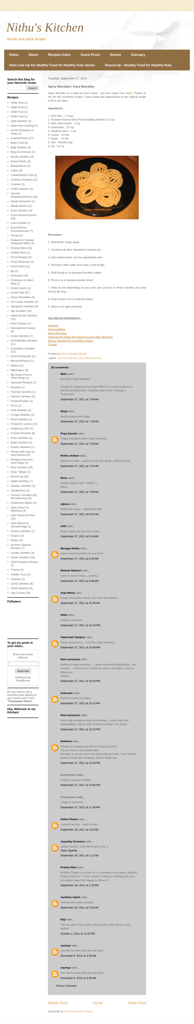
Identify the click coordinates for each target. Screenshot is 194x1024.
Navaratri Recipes (21, 382)
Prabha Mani (68, 867)
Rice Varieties (19, 467)
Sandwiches (18, 490)
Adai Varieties (19, 121)
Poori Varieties (19, 419)
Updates (16, 579)
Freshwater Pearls (20, 701)
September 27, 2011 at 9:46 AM (79, 580)
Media (14, 365)
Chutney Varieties (21, 179)
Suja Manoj (67, 592)
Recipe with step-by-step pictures (23, 453)
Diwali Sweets (19, 205)
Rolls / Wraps (19, 471)
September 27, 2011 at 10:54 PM (80, 762)
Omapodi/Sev (56, 329)
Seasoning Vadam (22, 502)
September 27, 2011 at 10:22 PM (80, 703)
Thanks (15, 569)
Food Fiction (18, 266)
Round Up (17, 476)
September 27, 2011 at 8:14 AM (79, 536)
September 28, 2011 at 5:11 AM (79, 855)
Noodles (16, 387)
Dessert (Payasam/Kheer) (21, 195)
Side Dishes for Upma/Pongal (20, 525)
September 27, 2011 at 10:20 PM (80, 681)
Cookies (15, 184)
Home (13, 54)
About (33, 54)
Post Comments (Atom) (79, 1011)
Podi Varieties (19, 410)
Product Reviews (21, 433)
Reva (63, 477)
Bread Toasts (18, 161)
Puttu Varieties (19, 437)
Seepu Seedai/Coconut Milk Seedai (70, 340)
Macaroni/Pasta (20, 360)
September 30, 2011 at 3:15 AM (79, 907)
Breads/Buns (18, 165)
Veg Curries (18, 592)
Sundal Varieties (20, 552)
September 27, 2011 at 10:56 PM (80, 785)
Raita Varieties (19, 442)
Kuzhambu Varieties (23, 348)
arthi (63, 526)
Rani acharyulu (70, 659)
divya (63, 411)
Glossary (138, 54)
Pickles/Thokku (20, 401)
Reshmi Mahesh (70, 570)
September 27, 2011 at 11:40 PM (80, 807)
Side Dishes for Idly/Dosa (20, 509)
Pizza (14, 405)
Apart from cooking (22, 125)
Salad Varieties (20, 481)
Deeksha (66, 741)
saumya (65, 945)
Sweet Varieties (20, 557)
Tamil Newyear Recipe (24, 561)
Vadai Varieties (20, 588)
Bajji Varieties (19, 147)
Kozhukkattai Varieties (24, 340)
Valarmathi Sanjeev (72, 637)
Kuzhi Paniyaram (21, 356)
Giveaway (17, 275)
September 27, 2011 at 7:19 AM (79, 443)
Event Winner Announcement (20, 229)
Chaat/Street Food (22, 175)
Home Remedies (21, 297)
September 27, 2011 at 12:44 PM (80, 625)
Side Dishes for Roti (23, 515)
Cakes (14, 170)
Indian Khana (69, 819)
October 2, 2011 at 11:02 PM (77, 933)
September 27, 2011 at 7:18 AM (79, 421)
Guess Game (19, 288)
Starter (15, 540)
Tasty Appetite (68, 850)
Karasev (53, 325)
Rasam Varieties (20, 447)
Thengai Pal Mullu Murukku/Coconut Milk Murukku (80, 337)
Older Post (137, 1003)
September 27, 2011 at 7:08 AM (79, 399)
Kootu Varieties (20, 336)
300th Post (17, 107)
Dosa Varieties (19, 210)
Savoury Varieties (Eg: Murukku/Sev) (80, 358)
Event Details (19, 223)
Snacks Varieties (21, 531)
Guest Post (17, 292)
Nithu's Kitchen (45, 27)
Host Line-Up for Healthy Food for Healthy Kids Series (52, 65)
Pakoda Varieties (21, 396)
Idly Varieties (18, 310)
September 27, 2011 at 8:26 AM (79, 558)
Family (15, 235)
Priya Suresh (68, 433)
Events (115, 54)
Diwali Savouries (21, 201)
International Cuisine (23, 328)
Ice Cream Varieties (22, 301)
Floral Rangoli (19, 257)
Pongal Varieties (20, 414)
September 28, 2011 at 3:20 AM (79, 829)
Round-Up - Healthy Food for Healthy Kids (138, 65)
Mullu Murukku (57, 333)
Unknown (66, 693)
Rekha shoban (69, 455)
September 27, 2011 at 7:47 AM (79, 466)
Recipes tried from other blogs (22, 461)
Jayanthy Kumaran (72, 841)
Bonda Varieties (20, 156)
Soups (14, 535)
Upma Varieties (20, 583)
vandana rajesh (70, 897)
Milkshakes (17, 370)
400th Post (17, 111)
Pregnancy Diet (20, 428)
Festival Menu (19, 248)
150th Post (17, 102)
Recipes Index (59, 54)
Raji (63, 919)
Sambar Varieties (21, 485)
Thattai (52, 344)
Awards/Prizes (19, 138)
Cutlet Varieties (20, 188)
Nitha (63, 614)
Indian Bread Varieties (24, 315)
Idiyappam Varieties (22, 306)
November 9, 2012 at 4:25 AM (78, 955)
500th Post (17, 116)
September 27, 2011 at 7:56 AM (79, 491)
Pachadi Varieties (21, 391)
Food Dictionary (20, 261)
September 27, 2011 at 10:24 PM (80, 729)
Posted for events (21, 423)
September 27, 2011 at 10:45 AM (80, 603)
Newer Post (58, 1003)
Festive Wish (18, 252)
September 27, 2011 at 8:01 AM (79, 514)
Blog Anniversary (21, 151)
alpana (64, 504)
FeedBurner (23, 680)
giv (12, 270)
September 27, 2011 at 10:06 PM (80, 647)
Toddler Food (18, 574)
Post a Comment (66, 985)
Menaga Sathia (69, 548)
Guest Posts (90, 54)
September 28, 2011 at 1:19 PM (79, 885)
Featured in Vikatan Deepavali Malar (22, 241)
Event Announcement (24, 215)
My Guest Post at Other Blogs (21, 376)
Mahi (129, 93)
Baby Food (17, 142)
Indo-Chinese (19, 323)
